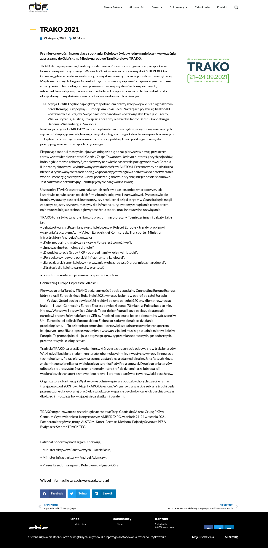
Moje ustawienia (203, 537)
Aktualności (136, 7)
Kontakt (222, 7)
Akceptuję (231, 537)
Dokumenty (178, 7)
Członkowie (202, 7)
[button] (236, 7)
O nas (157, 7)
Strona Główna (113, 7)
